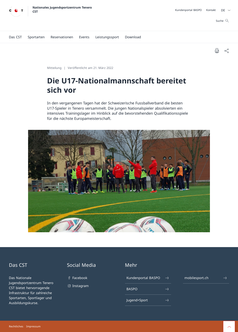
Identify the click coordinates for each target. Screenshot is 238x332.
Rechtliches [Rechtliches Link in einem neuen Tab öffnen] (16, 326)
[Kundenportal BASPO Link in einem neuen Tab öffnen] (188, 10)
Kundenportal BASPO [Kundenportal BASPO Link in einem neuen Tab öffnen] (147, 278)
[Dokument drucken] (217, 50)
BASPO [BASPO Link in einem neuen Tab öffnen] (147, 289)
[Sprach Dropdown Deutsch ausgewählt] (224, 10)
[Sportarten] (36, 37)
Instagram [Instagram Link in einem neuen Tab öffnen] (78, 286)
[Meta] (195, 10)
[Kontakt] (211, 10)
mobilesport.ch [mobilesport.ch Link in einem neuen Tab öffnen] (205, 278)
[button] (15, 37)
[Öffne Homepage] (51, 15)
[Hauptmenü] (116, 37)
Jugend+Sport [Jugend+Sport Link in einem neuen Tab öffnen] (147, 300)
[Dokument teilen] (226, 50)
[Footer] (119, 326)
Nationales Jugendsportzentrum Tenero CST (63, 9)
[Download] (133, 37)
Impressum (33, 326)
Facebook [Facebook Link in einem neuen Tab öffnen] (77, 278)
